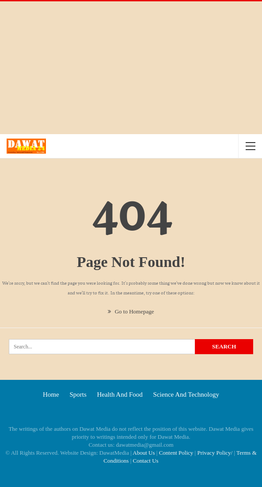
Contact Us (146, 460)
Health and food (119, 394)
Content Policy (176, 452)
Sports (77, 394)
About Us (144, 452)
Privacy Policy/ (214, 452)
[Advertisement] (131, 68)
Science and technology (186, 394)
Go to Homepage (131, 311)
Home (51, 394)
